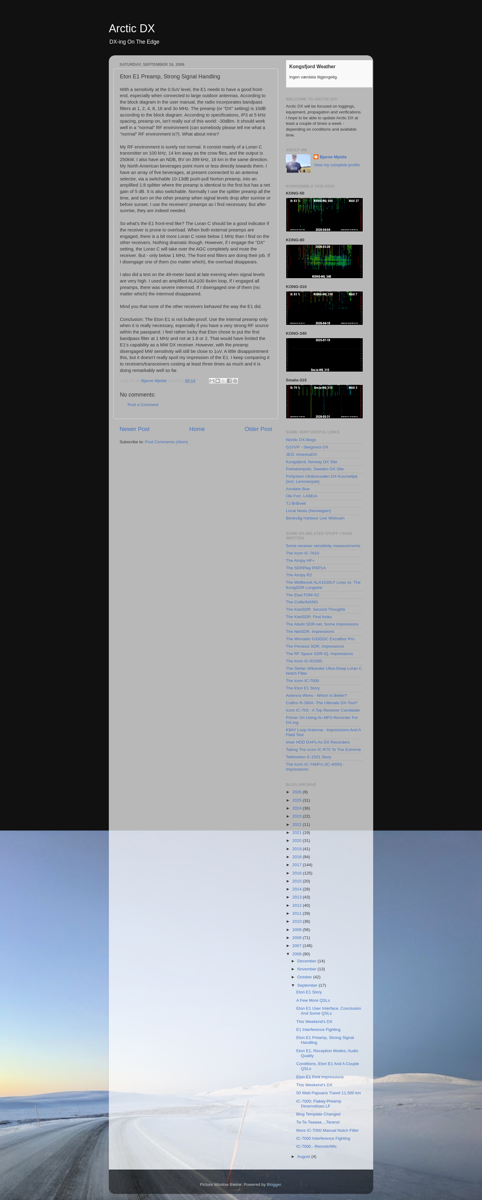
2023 (297, 816)
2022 (297, 824)
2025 (297, 800)
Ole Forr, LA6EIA (301, 496)
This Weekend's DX (314, 1021)
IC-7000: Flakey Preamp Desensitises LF (318, 1103)
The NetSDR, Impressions (310, 631)
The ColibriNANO (302, 602)
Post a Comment (143, 404)
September (308, 985)
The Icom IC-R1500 (304, 661)
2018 (297, 857)
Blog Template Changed (318, 1114)
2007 (297, 945)
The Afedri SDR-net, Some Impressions (322, 624)
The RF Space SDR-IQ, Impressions (319, 653)
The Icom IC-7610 (302, 553)
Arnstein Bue (298, 489)
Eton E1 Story (309, 992)
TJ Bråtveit (296, 503)
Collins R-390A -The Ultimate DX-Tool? (322, 703)
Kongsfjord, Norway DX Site (311, 462)
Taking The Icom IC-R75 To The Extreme (323, 749)
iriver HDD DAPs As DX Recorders (318, 742)
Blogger (274, 1184)
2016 (297, 873)
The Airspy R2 (299, 575)
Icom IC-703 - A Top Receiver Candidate (323, 710)
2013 (297, 897)
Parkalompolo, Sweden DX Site (315, 469)
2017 (297, 864)
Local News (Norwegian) (308, 510)
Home (197, 429)
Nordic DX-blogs (301, 439)
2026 (297, 792)
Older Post (258, 429)
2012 (297, 905)
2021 (297, 832)
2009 (297, 929)
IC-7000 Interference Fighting (323, 1138)
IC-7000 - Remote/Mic (316, 1146)
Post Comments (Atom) (166, 442)
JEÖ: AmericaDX (301, 454)
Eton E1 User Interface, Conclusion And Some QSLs (328, 1011)
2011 (297, 913)
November (307, 969)
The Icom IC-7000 (302, 680)
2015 (297, 881)
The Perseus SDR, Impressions (315, 646)
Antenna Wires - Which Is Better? (316, 695)
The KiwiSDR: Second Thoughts (315, 609)
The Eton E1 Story (303, 688)
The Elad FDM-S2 (302, 595)
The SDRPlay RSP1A (306, 568)
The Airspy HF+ (300, 560)
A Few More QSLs (313, 1000)
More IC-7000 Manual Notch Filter (327, 1130)
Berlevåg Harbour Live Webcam (315, 518)
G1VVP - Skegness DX (307, 447)
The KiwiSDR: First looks (309, 616)
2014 (297, 889)
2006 (297, 954)
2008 (297, 937)
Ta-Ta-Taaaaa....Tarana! (318, 1122)
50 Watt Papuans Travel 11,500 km (328, 1093)
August (304, 1156)
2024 (297, 808)
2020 (297, 840)
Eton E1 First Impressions (320, 1077)
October (305, 977)
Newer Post (135, 429)
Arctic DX (132, 28)
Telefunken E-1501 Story (308, 757)
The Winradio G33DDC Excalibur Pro (320, 639)
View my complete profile (337, 165)
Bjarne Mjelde (333, 157)
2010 (297, 921)
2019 (297, 849)
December (307, 961)
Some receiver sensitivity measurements (323, 545)
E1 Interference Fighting (318, 1029)
